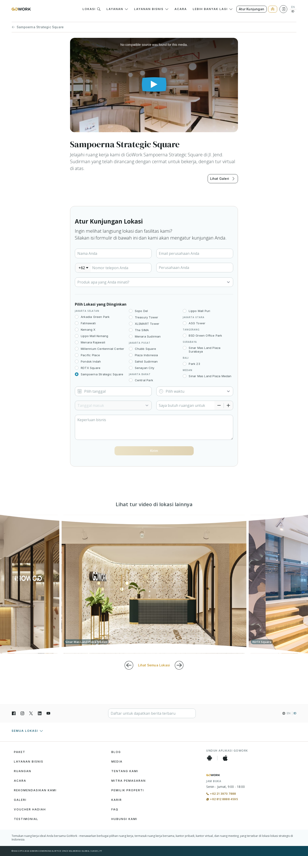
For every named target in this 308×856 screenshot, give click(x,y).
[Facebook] (14, 713)
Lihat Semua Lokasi (154, 665)
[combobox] (83, 267)
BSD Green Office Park (205, 335)
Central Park (144, 380)
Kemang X (88, 329)
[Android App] (209, 758)
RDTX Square (90, 368)
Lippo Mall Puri (199, 311)
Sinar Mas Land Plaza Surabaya (204, 349)
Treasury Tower (146, 317)
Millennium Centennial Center (102, 349)
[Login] (283, 9)
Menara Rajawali (93, 342)
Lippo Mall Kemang (94, 336)
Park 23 (194, 364)
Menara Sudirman (148, 336)
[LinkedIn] (40, 713)
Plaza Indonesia (146, 355)
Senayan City (144, 368)
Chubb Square (145, 349)
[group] (154, 584)
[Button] (154, 450)
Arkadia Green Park (95, 317)
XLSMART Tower (147, 323)
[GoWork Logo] (21, 9)
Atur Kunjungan (251, 9)
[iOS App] (225, 758)
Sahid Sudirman (146, 361)
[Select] (154, 282)
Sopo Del (141, 311)
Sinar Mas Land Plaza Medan (210, 376)
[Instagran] (22, 713)
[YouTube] (48, 713)
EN (293, 7)
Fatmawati (88, 323)
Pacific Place (90, 355)
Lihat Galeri (222, 179)
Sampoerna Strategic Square (38, 27)
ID (293, 11)
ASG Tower (197, 323)
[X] (31, 713)
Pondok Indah (91, 361)
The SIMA (142, 330)
